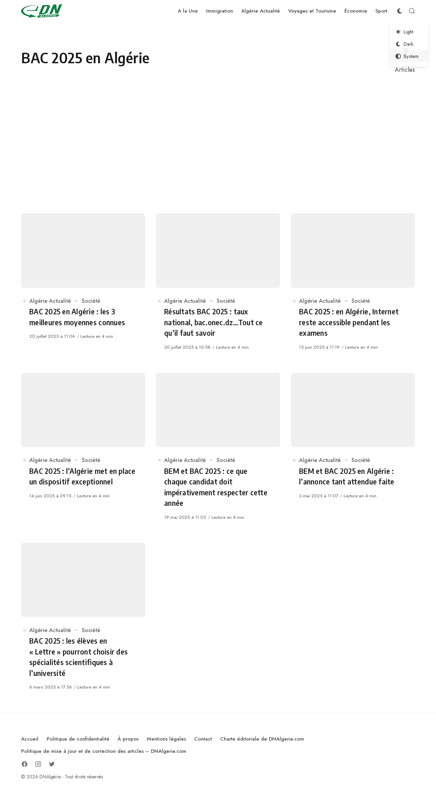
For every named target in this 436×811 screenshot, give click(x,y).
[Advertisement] (218, 144)
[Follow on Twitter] (52, 764)
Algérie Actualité (50, 301)
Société (91, 301)
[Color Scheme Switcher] (399, 11)
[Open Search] (412, 11)
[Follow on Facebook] (24, 764)
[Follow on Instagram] (38, 764)
